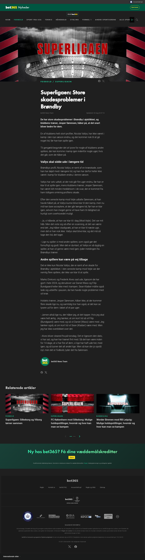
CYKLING (74, 20)
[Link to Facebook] (99, 82)
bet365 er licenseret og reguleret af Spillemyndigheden (37, 537)
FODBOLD (18, 20)
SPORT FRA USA (34, 20)
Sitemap (102, 487)
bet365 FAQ (63, 487)
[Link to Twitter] (103, 82)
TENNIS (48, 20)
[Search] (137, 19)
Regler (86, 463)
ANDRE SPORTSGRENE (105, 20)
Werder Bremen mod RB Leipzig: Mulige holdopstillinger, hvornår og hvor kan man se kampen (115, 423)
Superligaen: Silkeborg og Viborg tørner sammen (24, 421)
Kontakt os (51, 487)
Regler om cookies (67, 531)
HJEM (8, 20)
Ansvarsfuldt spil (138, 2)
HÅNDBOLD (61, 20)
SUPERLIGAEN (63, 81)
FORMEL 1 (87, 20)
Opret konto (134, 7)
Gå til (72, 14)
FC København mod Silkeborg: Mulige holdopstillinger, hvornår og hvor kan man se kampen (71, 423)
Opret (72, 457)
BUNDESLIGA (102, 416)
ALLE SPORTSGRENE (129, 20)
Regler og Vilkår (90, 487)
